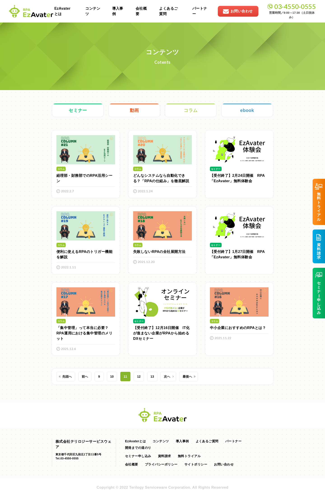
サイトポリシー (195, 464)
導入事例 (117, 11)
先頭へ (67, 376)
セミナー (78, 110)
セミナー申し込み (138, 456)
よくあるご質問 (168, 11)
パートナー (199, 11)
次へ (167, 376)
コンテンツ (92, 11)
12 (139, 376)
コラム (190, 110)
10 (112, 376)
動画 (134, 110)
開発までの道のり (138, 447)
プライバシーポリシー (161, 464)
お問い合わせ (224, 464)
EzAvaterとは (62, 11)
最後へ (187, 376)
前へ (85, 376)
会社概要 (141, 11)
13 (152, 376)
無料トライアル (189, 456)
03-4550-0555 (295, 6)
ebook (247, 110)
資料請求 (164, 456)
